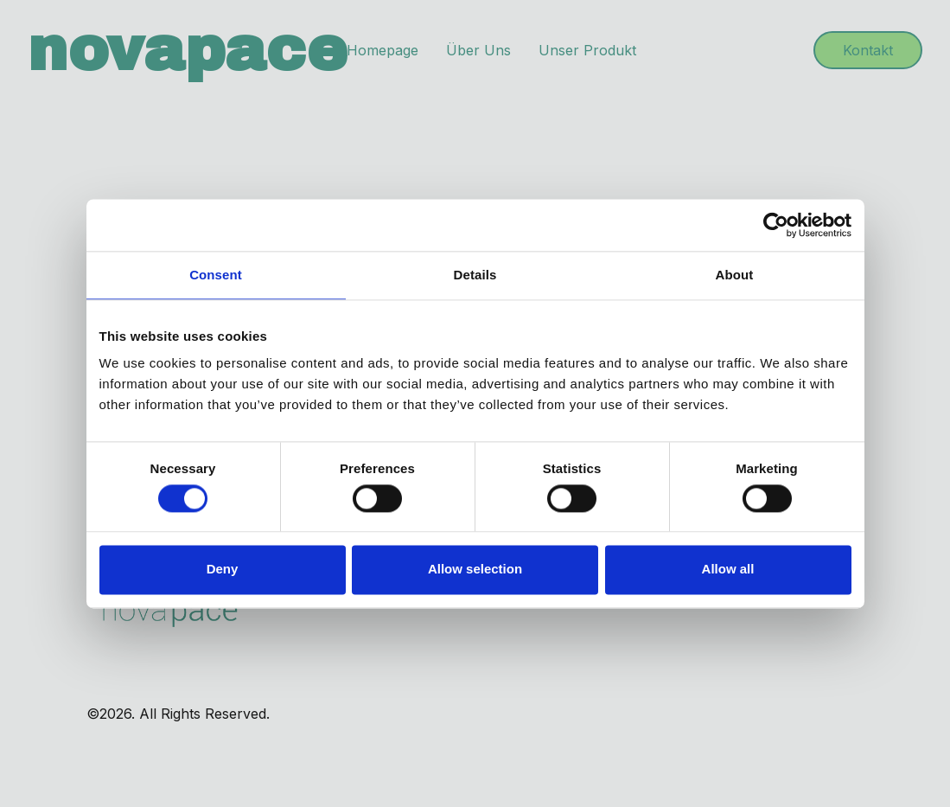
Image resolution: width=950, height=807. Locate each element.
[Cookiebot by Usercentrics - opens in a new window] (775, 225)
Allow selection (475, 569)
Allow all (728, 569)
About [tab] (735, 274)
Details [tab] (475, 274)
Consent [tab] (215, 274)
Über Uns (478, 50)
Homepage (382, 50)
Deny (223, 569)
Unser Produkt (587, 50)
